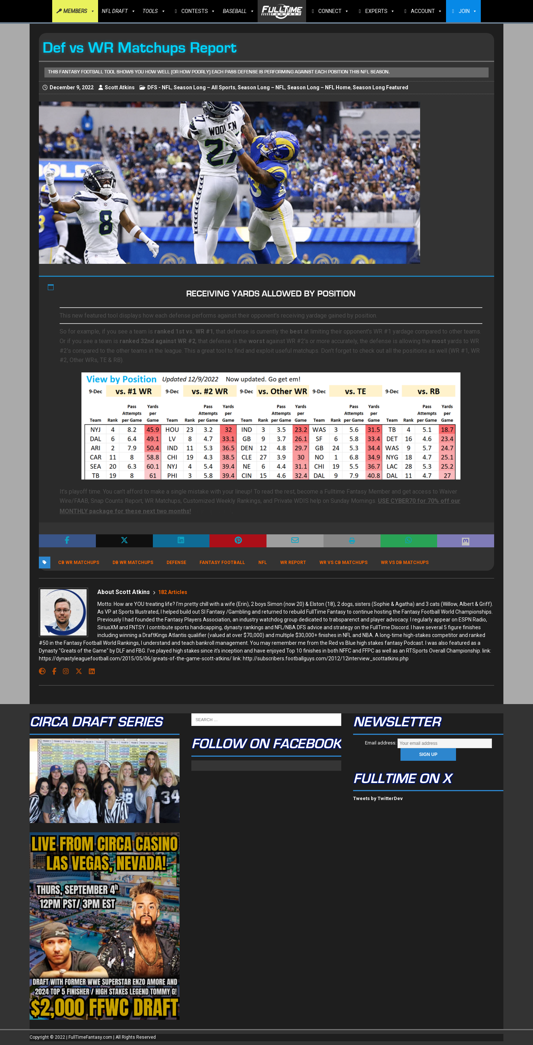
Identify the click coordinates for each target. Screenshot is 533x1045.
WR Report (293, 562)
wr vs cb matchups (343, 562)
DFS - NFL (159, 87)
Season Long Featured (380, 87)
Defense (176, 562)
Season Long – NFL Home (319, 87)
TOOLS (154, 11)
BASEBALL (238, 11)
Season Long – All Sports (204, 87)
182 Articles (172, 592)
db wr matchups (133, 562)
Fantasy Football (222, 562)
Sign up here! (212, 511)
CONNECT (333, 11)
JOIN (468, 11)
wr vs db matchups (405, 562)
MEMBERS (78, 11)
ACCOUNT (426, 11)
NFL (262, 562)
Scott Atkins (120, 87)
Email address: (428, 743)
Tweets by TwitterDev (378, 798)
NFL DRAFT (118, 11)
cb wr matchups (78, 562)
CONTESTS (198, 11)
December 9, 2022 (72, 87)
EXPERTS (380, 11)
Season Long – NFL (261, 87)
